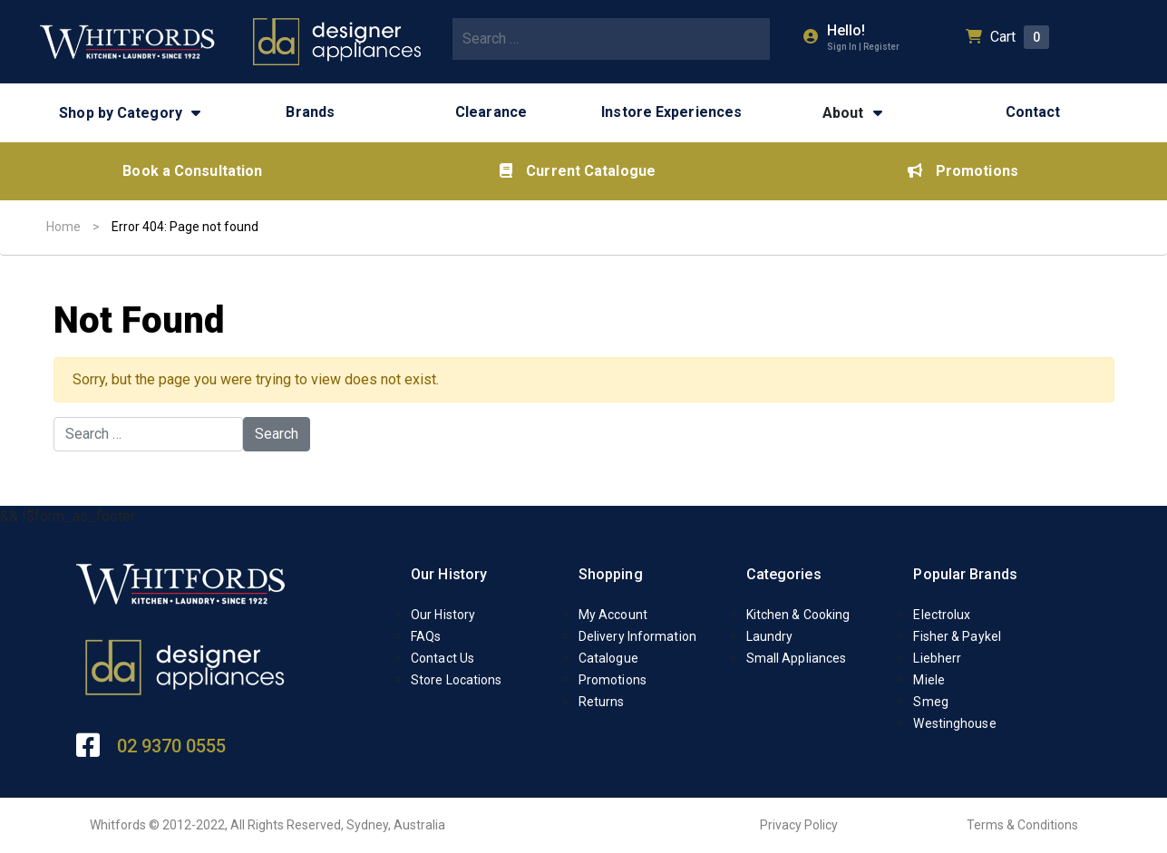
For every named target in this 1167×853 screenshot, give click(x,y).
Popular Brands (964, 574)
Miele (929, 680)
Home (63, 226)
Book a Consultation (192, 170)
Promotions (963, 170)
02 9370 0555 (171, 746)
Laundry (769, 636)
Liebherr (937, 658)
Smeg (930, 701)
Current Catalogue (578, 170)
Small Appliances (796, 658)
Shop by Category (120, 112)
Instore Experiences (671, 112)
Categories (784, 574)
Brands (310, 112)
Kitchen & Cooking (798, 614)
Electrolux (941, 614)
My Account (613, 614)
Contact (1033, 112)
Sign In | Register (863, 47)
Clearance (491, 112)
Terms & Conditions (1022, 825)
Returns (602, 701)
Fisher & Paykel (957, 636)
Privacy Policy (799, 825)
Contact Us (442, 658)
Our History (449, 574)
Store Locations (456, 680)
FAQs (426, 636)
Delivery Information (637, 636)
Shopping (611, 574)
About (843, 112)
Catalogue (608, 658)
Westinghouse (954, 723)
